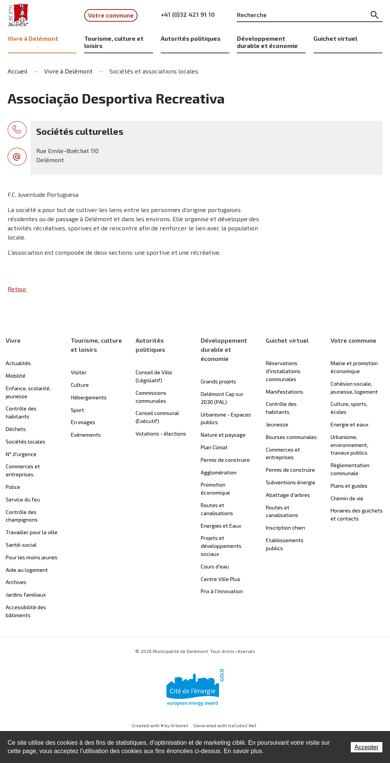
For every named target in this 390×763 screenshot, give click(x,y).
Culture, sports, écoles (349, 408)
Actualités (18, 363)
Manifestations (284, 391)
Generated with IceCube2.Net (224, 725)
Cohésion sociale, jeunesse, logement (354, 387)
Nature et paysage (223, 434)
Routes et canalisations (217, 509)
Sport (77, 410)
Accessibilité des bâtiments (26, 611)
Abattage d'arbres (288, 495)
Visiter (78, 372)
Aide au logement (27, 570)
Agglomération (219, 472)
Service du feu (23, 499)
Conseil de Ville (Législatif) (154, 376)
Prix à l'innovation (222, 591)
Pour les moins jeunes (32, 557)
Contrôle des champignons (22, 516)
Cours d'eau (215, 566)
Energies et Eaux (221, 525)
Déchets (16, 429)
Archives (16, 582)
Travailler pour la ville (32, 532)
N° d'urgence (21, 454)
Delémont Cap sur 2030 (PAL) (222, 398)
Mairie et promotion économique (354, 367)
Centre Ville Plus (220, 579)
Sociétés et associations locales (153, 71)
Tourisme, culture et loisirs (114, 42)
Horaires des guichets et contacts (357, 514)
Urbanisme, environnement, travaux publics (349, 445)
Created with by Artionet (160, 725)
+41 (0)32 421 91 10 (188, 14)
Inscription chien (285, 527)
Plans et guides (349, 485)
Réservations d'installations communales (283, 371)
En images (83, 422)
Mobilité (16, 375)
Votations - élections (161, 433)
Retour (17, 288)
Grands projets (218, 381)
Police (13, 487)
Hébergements (89, 397)
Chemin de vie (347, 498)
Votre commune (111, 15)
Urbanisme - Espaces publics (226, 418)
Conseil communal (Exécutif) (157, 417)
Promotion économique (215, 488)
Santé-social (21, 544)
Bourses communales (291, 437)
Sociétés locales (25, 441)
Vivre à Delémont (33, 38)
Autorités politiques (191, 38)
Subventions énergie (290, 482)
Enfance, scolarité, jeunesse (28, 392)
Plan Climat (214, 447)
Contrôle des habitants (21, 412)
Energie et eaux (349, 424)
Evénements (86, 434)
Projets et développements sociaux (221, 546)
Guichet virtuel (335, 38)
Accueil (17, 71)
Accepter (367, 747)
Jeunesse (277, 424)
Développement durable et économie (267, 42)
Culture (80, 385)
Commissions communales (151, 396)
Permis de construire (225, 460)
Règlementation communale (350, 469)
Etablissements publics (285, 544)
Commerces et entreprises (23, 470)
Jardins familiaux (26, 594)
